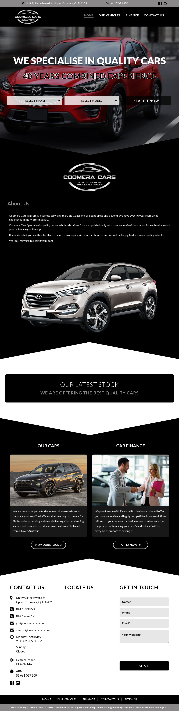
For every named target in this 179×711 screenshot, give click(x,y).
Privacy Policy (18, 707)
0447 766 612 (25, 616)
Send (144, 666)
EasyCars (163, 707)
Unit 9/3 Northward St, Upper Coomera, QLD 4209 (54, 3)
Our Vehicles (109, 15)
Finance (132, 15)
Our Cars (48, 445)
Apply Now (131, 544)
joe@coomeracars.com (31, 623)
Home (89, 15)
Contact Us (154, 15)
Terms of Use (36, 707)
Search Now (146, 101)
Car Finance (130, 445)
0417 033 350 (117, 3)
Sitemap (131, 699)
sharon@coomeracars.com (33, 630)
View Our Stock (48, 544)
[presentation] (140, 653)
